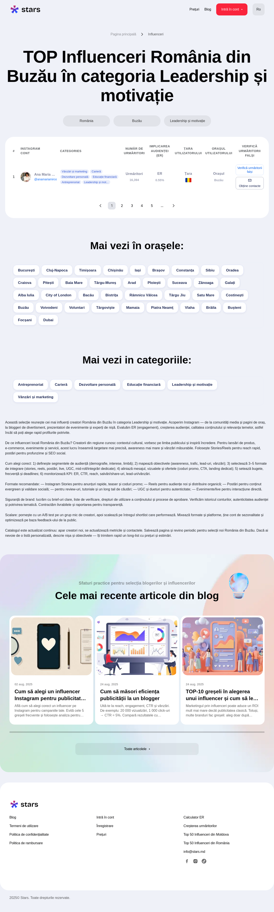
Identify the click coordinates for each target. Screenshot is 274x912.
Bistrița (112, 295)
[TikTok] (204, 867)
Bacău (88, 295)
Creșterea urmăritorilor (200, 832)
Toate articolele (137, 751)
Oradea (232, 270)
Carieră (61, 385)
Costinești (234, 295)
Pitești (48, 283)
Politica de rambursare (26, 850)
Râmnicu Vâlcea (143, 295)
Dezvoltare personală (97, 385)
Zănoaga (205, 283)
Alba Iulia (26, 295)
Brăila (211, 308)
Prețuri (194, 9)
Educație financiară (144, 385)
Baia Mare (73, 283)
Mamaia (132, 308)
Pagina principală (123, 34)
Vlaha (190, 308)
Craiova (24, 283)
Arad (132, 283)
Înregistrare (105, 832)
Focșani (25, 320)
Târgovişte (105, 308)
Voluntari (77, 308)
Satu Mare (205, 295)
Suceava (179, 283)
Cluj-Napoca (56, 270)
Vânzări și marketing (35, 397)
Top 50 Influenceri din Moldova (206, 841)
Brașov (158, 270)
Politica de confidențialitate (29, 841)
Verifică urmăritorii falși (249, 169)
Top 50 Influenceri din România (206, 850)
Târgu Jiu (177, 295)
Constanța (185, 270)
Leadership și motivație (192, 385)
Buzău (23, 308)
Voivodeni (49, 308)
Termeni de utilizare (23, 832)
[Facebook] (186, 867)
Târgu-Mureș (105, 283)
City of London (58, 295)
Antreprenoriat (30, 385)
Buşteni (234, 308)
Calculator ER (193, 824)
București (26, 270)
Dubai (48, 320)
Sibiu (210, 270)
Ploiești (153, 283)
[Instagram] (195, 867)
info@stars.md (194, 858)
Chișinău (115, 270)
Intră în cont (231, 9)
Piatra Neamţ (162, 308)
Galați (230, 283)
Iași (138, 270)
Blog (207, 9)
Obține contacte (250, 183)
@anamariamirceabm (48, 179)
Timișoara (87, 270)
